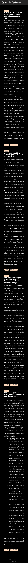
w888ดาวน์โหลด (17, 367)
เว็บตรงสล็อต (15, 236)
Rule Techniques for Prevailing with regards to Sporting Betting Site (14, 394)
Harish (6, 145)
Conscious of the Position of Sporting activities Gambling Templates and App (14, 15)
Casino (6, 151)
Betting (6, 11)
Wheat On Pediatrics (11, 2)
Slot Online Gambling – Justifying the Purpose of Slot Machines (13, 154)
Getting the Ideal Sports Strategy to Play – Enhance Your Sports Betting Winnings (13, 280)
